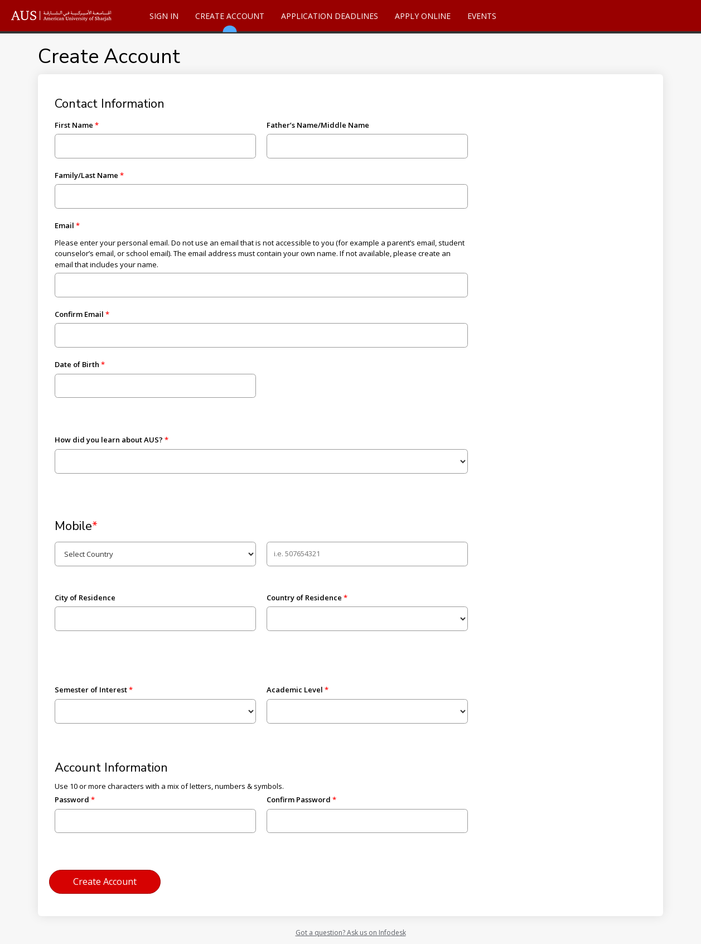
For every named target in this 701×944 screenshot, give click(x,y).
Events (481, 16)
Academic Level (295, 690)
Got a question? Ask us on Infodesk (351, 932)
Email (64, 225)
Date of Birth (77, 364)
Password (72, 799)
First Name (74, 125)
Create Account (229, 21)
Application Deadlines (329, 16)
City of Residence (85, 598)
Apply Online (423, 16)
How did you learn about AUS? (109, 440)
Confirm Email (79, 314)
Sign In (163, 16)
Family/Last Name (86, 175)
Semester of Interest (91, 690)
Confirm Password (299, 799)
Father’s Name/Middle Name (318, 125)
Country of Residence (304, 598)
